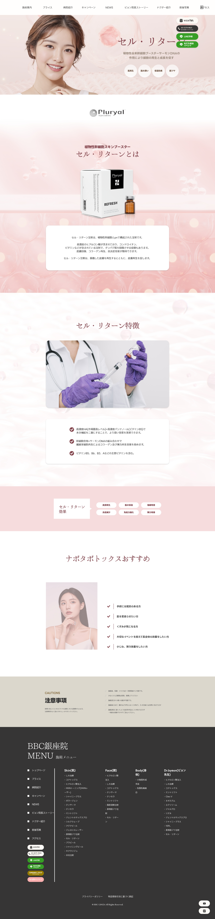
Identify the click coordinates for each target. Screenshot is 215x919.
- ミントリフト (71, 813)
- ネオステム (169, 800)
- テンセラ (69, 809)
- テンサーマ (70, 805)
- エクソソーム (170, 805)
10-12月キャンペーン (35, 879)
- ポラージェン (71, 800)
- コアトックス (71, 779)
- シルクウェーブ (71, 821)
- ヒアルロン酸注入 (72, 784)
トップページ (38, 770)
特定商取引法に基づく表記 (120, 896)
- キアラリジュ (71, 851)
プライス (47, 7)
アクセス (204, 7)
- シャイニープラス (72, 796)
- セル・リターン (71, 838)
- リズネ (167, 813)
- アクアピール (70, 825)
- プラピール (70, 842)
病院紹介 (68, 7)
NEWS (109, 7)
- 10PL (167, 825)
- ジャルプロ (169, 809)
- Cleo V (168, 796)
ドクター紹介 (164, 7)
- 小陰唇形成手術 (141, 782)
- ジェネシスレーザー (73, 830)
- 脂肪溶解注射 (112, 805)
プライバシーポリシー (92, 896)
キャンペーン (89, 7)
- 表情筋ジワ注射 (72, 834)
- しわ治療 (69, 775)
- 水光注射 (69, 855)
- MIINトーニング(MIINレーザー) (76, 790)
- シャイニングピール (73, 846)
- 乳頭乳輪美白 (141, 790)
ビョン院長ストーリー (136, 7)
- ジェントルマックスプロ (75, 817)
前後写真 (184, 7)
